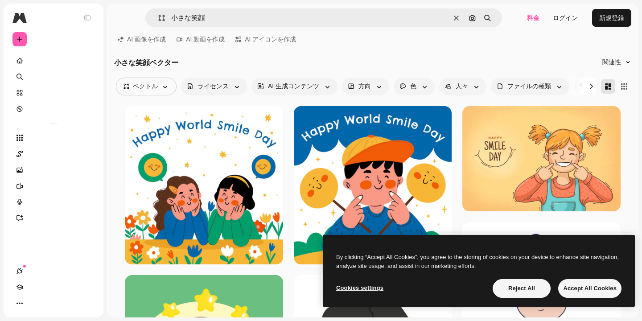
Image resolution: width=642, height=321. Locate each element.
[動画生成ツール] (53, 186)
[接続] (19, 303)
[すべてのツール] (53, 138)
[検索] (53, 77)
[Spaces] (53, 154)
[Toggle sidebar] (87, 18)
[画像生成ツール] (53, 170)
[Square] (624, 86)
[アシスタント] (53, 218)
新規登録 (611, 17)
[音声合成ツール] (53, 202)
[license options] (214, 86)
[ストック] (53, 93)
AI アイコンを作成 (265, 39)
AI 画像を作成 (142, 39)
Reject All (521, 288)
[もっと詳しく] (53, 109)
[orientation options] (365, 86)
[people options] (462, 86)
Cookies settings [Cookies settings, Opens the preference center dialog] (359, 287)
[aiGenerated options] (294, 86)
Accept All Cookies (590, 288)
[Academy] (36, 303)
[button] (158, 18)
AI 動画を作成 (201, 39)
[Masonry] (608, 86)
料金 (533, 17)
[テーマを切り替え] (52, 303)
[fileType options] (530, 86)
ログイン (565, 17)
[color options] (414, 86)
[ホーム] (53, 61)
